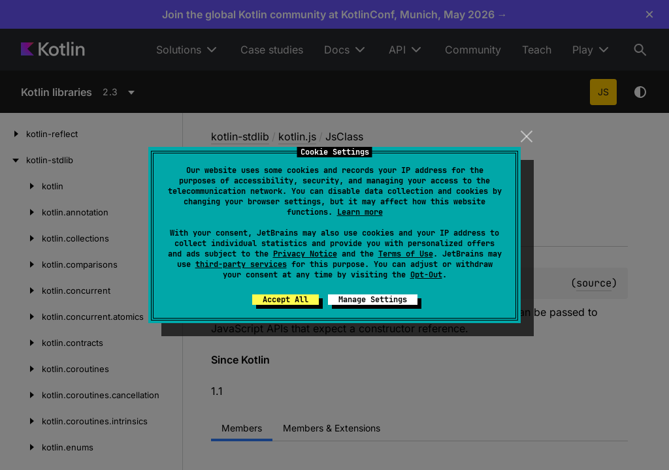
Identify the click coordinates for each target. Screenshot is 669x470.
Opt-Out (426, 275)
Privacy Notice (305, 254)
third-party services (241, 264)
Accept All (285, 299)
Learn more (360, 212)
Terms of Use (405, 254)
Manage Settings (372, 299)
